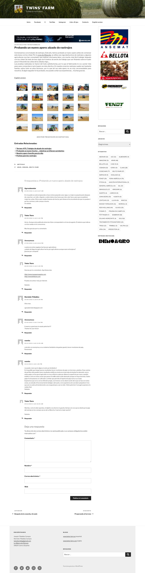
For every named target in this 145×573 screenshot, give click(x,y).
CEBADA (25, 167)
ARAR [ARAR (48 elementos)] (114, 160)
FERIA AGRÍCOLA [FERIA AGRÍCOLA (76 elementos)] (116, 178)
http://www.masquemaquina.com (35, 274)
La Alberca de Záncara (21, 543)
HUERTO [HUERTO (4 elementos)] (103, 193)
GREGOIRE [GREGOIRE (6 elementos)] (117, 189)
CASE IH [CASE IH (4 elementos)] (114, 164)
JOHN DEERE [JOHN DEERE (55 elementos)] (105, 197)
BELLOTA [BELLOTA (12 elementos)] (103, 164)
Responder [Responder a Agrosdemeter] (28, 207)
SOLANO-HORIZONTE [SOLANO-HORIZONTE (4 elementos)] (107, 218)
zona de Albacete (44, 55)
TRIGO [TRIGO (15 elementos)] (102, 226)
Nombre (28, 466)
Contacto (85, 22)
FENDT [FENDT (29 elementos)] (103, 178)
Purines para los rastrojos (26, 156)
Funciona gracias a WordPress (73, 566)
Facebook (37, 22)
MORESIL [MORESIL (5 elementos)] (123, 204)
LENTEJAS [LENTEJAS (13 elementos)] (104, 200)
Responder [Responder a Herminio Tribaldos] (28, 312)
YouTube (52, 22)
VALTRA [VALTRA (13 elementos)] (124, 226)
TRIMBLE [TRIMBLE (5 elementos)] (113, 226)
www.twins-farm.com (70, 541)
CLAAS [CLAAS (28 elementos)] (123, 168)
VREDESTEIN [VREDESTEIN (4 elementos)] (113, 229)
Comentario (29, 438)
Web (26, 487)
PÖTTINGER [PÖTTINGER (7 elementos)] (104, 215)
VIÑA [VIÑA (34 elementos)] (102, 229)
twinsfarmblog (33, 44)
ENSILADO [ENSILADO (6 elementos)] (115, 175)
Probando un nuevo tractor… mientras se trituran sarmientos (40, 151)
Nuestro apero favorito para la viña (29, 153)
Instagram (62, 22)
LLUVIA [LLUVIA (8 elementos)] (115, 200)
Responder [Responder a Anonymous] (28, 255)
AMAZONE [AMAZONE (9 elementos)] (104, 160)
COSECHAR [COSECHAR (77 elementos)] (104, 171)
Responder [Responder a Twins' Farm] (28, 233)
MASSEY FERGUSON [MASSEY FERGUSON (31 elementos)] (107, 204)
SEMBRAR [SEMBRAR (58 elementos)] (117, 215)
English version (97, 22)
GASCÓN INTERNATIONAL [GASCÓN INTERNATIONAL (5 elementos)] (119, 182)
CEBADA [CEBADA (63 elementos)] (103, 168)
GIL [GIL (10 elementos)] (120, 186)
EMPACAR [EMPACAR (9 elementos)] (103, 175)
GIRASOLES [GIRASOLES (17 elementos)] (104, 189)
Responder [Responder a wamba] (28, 353)
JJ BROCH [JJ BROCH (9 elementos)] (114, 193)
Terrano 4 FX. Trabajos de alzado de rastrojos (33, 148)
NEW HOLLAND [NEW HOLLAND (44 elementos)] (106, 207)
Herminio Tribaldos (31, 297)
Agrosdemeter (30, 188)
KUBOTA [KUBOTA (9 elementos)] (117, 197)
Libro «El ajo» (74, 22)
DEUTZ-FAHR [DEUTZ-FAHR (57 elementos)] (118, 171)
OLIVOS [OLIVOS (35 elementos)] (119, 207)
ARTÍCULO (21, 164)
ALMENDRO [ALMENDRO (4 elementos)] (124, 157)
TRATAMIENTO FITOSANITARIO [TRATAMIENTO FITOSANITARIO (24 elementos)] (111, 222)
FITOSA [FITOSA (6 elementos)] (102, 182)
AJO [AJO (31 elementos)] (113, 157)
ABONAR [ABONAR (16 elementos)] (103, 157)
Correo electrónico (32, 476)
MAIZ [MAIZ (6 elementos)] (124, 200)
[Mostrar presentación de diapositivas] (53, 137)
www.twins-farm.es (69, 536)
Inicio (28, 22)
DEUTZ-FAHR (34, 167)
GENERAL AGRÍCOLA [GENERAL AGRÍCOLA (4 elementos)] (107, 186)
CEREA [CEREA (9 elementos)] (114, 168)
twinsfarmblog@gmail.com (22, 541)
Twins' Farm (40, 8)
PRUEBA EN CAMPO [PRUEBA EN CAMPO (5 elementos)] (117, 211)
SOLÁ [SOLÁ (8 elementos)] (122, 218)
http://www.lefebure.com (32, 276)
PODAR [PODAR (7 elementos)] (102, 211)
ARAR (19, 167)
